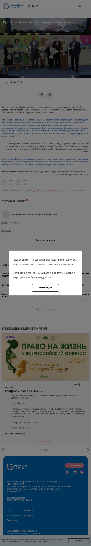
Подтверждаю (45, 288)
